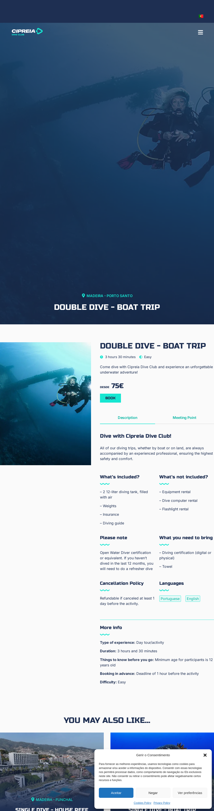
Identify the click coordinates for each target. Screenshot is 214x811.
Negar (153, 793)
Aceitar (116, 793)
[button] (205, 755)
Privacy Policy (162, 803)
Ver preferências (190, 793)
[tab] (127, 418)
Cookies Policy (142, 803)
